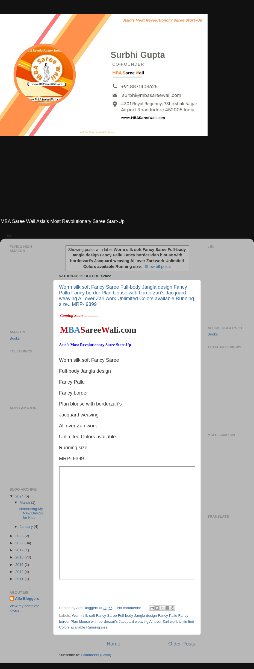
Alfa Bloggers (27, 598)
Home (113, 644)
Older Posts (181, 644)
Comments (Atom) (96, 655)
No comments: (129, 608)
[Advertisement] (127, 177)
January (27, 527)
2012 (20, 572)
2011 (20, 579)
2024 (20, 496)
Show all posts (157, 266)
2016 (20, 565)
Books (15, 338)
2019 (20, 550)
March (25, 502)
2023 (20, 536)
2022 (20, 543)
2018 (20, 557)
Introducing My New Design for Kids (31, 513)
